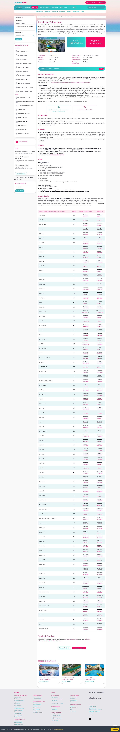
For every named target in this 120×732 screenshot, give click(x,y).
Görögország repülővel (23, 75)
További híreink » (20, 173)
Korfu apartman (36, 709)
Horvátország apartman (20, 695)
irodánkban (87, 639)
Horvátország (39, 11)
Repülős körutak (21, 59)
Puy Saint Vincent (74, 707)
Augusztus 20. (65, 7)
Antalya (59, 16)
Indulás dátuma (19, 32)
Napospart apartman (37, 697)
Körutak (27, 7)
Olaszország (55, 11)
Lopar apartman (17, 702)
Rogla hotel (72, 698)
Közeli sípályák (21, 126)
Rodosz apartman (37, 704)
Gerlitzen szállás (55, 702)
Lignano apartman (18, 724)
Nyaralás (46, 16)
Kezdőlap (40, 16)
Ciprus (82, 11)
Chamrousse (73, 711)
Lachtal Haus (54, 700)
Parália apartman (37, 707)
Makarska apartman (18, 710)
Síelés (74, 7)
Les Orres (72, 706)
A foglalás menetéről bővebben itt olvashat (50, 640)
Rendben (115, 729)
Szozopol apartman (37, 698)
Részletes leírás (58, 729)
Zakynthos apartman (37, 712)
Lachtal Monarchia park (57, 698)
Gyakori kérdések (92, 708)
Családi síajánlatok (22, 122)
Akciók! (34, 7)
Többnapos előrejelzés (52, 38)
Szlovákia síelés (55, 706)
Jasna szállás (54, 709)
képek (50, 68)
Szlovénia (68, 11)
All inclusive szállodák (23, 83)
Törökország (52, 16)
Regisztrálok (19, 190)
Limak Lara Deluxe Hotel (68, 16)
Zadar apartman (18, 713)
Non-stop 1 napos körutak (24, 91)
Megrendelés (79, 648)
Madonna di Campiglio (57, 718)
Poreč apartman (17, 698)
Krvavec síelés (73, 700)
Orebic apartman (18, 697)
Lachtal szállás (55, 697)
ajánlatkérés (96, 42)
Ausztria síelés (55, 695)
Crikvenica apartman (19, 708)
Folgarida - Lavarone (56, 713)
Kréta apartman (36, 706)
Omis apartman (17, 711)
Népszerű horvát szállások (24, 63)
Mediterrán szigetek (22, 67)
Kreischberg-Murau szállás (57, 703)
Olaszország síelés (56, 712)
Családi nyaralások (22, 71)
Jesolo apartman (18, 721)
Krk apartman (17, 703)
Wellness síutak (21, 130)
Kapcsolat (91, 704)
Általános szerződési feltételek (95, 709)
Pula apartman (17, 707)
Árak (101, 68)
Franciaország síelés (75, 704)
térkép (56, 68)
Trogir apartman (18, 715)
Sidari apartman (36, 711)
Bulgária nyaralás (37, 695)
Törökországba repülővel (57, 154)
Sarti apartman (36, 702)
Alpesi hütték (20, 110)
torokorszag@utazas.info (71, 639)
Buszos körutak (21, 55)
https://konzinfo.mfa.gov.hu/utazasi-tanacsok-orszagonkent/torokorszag (70, 82)
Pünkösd (55, 7)
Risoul (71, 709)
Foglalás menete (92, 706)
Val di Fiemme (55, 720)
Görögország (47, 11)
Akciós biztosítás (21, 142)
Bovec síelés (73, 701)
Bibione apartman (18, 722)
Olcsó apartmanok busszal (24, 87)
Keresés (18, 39)
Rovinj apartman (18, 705)
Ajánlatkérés (64, 648)
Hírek (16, 148)
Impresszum (91, 713)
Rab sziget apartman (19, 700)
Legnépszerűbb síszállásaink (25, 102)
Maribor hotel (73, 697)
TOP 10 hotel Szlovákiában (24, 106)
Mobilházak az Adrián (23, 79)
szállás (43, 68)
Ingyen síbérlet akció (23, 114)
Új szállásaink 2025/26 (23, 98)
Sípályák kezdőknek (22, 134)
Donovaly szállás (55, 708)
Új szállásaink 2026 (22, 51)
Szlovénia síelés (74, 695)
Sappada (54, 717)
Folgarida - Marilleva (56, 715)
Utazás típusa (18, 20)
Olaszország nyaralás (19, 719)
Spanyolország (75, 11)
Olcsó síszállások (21, 118)
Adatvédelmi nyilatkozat (94, 711)
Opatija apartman (18, 716)
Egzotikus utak (44, 7)
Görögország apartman (39, 701)
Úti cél (24, 26)
